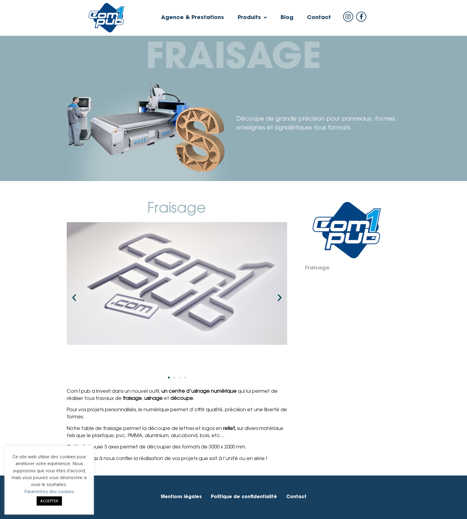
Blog (287, 18)
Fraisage (317, 268)
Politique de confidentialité (244, 497)
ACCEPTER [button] (49, 501)
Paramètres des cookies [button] (49, 491)
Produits (252, 18)
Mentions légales (181, 497)
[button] (169, 377)
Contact (319, 18)
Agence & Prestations (192, 18)
